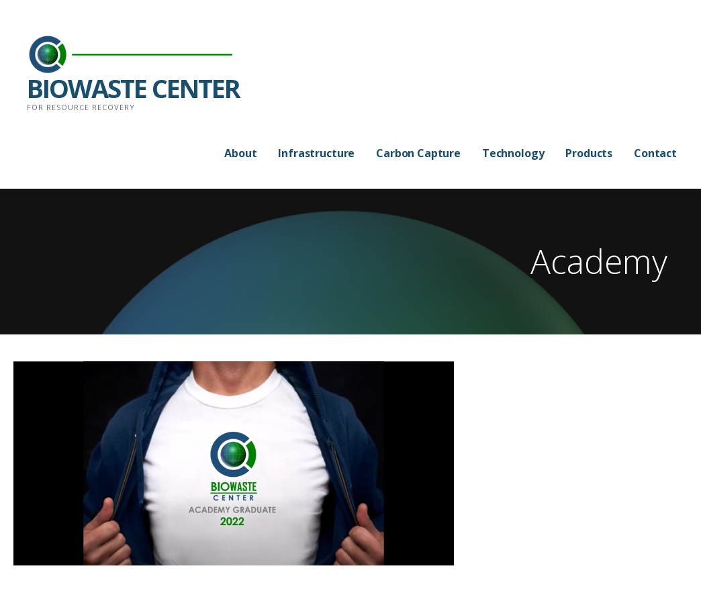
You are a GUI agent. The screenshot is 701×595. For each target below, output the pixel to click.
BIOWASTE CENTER (133, 88)
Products (588, 153)
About (240, 153)
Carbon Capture (418, 153)
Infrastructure (316, 153)
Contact (655, 153)
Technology (513, 153)
